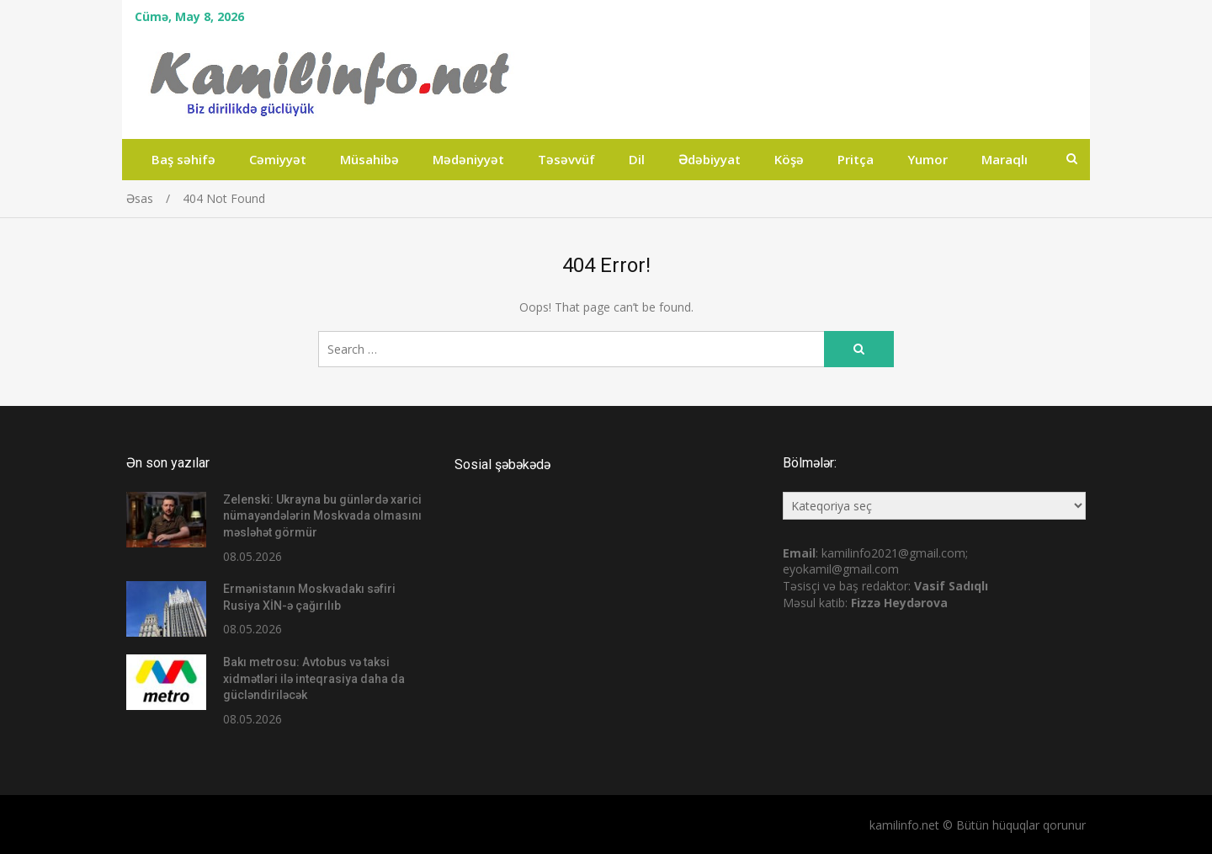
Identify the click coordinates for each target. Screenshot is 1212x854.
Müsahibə (369, 159)
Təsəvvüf (566, 159)
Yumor (927, 159)
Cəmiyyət (277, 159)
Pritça (855, 159)
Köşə (789, 159)
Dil (637, 159)
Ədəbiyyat (709, 159)
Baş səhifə (183, 159)
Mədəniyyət (468, 159)
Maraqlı (1004, 159)
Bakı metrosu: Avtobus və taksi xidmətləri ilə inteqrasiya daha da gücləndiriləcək (314, 678)
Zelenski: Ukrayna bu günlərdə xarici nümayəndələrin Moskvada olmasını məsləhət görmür (322, 516)
